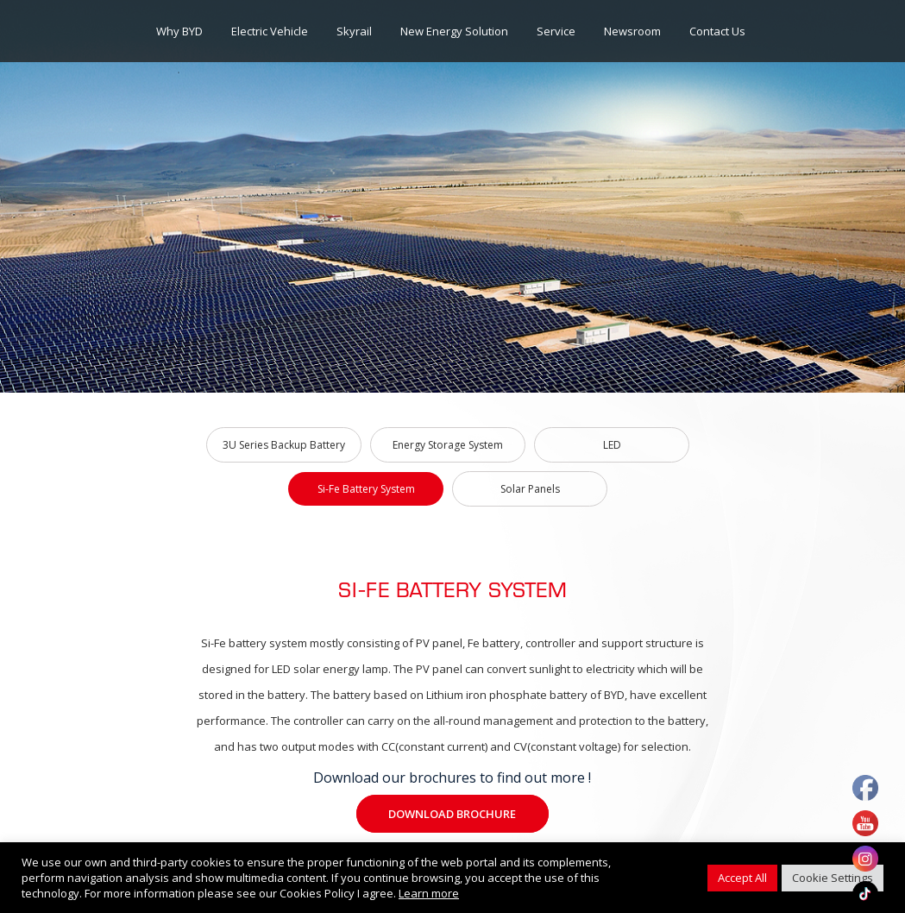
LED (612, 445)
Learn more (429, 893)
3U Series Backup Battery (284, 445)
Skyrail (354, 31)
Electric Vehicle (269, 31)
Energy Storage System (448, 445)
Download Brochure (452, 814)
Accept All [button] (742, 877)
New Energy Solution (454, 31)
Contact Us (717, 31)
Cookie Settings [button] (832, 877)
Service (556, 31)
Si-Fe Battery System (366, 489)
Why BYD (179, 31)
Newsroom (632, 31)
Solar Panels (530, 489)
